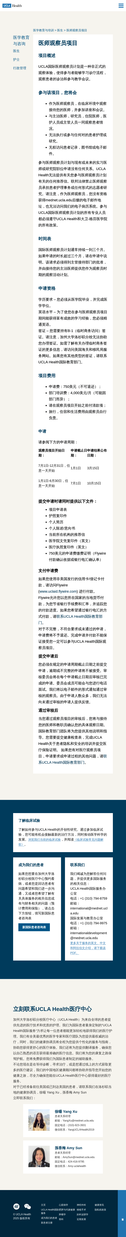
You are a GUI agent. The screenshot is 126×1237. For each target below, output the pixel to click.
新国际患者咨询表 (34, 927)
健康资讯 (99, 1205)
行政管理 (19, 68)
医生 (16, 51)
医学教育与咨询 (21, 40)
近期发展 (81, 1219)
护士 (16, 59)
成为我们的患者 (49, 1218)
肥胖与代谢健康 (67, 1209)
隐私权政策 (100, 1209)
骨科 (61, 1219)
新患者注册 (46, 1222)
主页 (43, 1205)
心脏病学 (63, 1205)
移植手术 (81, 1209)
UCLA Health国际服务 (50, 1211)
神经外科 (81, 1205)
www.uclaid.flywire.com (58, 591)
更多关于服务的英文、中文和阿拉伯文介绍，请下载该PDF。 (88, 948)
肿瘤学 (62, 1214)
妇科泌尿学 (82, 1214)
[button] (23, 50)
